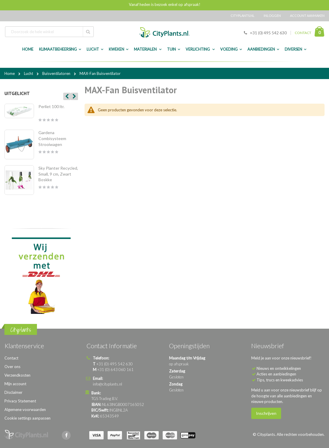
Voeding (229, 49)
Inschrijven (266, 413)
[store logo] (165, 32)
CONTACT (303, 32)
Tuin (171, 49)
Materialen (145, 49)
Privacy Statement (20, 401)
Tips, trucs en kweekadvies (280, 380)
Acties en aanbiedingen (276, 374)
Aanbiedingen (261, 49)
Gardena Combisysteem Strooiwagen (52, 138)
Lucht (93, 49)
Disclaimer (13, 392)
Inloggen (272, 15)
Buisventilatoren (56, 73)
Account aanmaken (307, 15)
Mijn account (15, 383)
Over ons (12, 366)
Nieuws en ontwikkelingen (279, 368)
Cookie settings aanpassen (27, 418)
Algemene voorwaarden (25, 409)
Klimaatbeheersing (58, 49)
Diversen (293, 49)
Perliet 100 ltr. (51, 106)
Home (10, 73)
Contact (11, 358)
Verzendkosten (17, 375)
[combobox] (49, 31)
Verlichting (198, 49)
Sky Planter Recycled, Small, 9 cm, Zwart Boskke (58, 174)
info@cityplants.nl (107, 384)
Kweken (116, 49)
